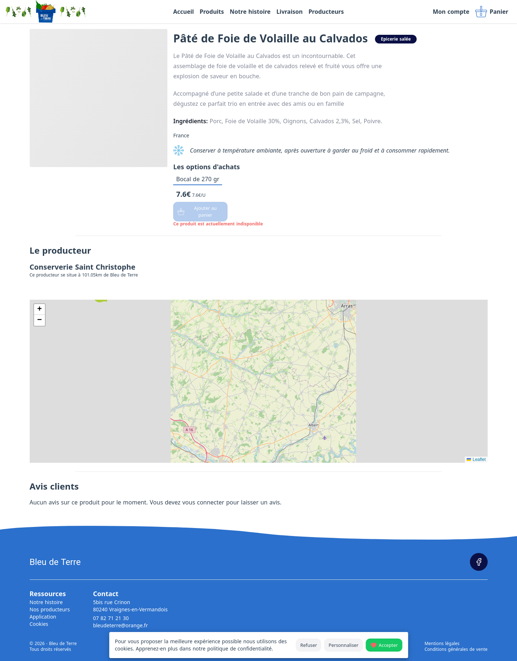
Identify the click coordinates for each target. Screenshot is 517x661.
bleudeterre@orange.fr (120, 625)
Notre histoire (46, 602)
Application (43, 616)
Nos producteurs (50, 609)
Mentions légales (442, 644)
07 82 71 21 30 (111, 618)
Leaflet (476, 459)
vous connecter (203, 502)
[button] (39, 309)
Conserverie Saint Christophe (82, 267)
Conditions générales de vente (456, 649)
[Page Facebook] (479, 562)
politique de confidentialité (239, 648)
